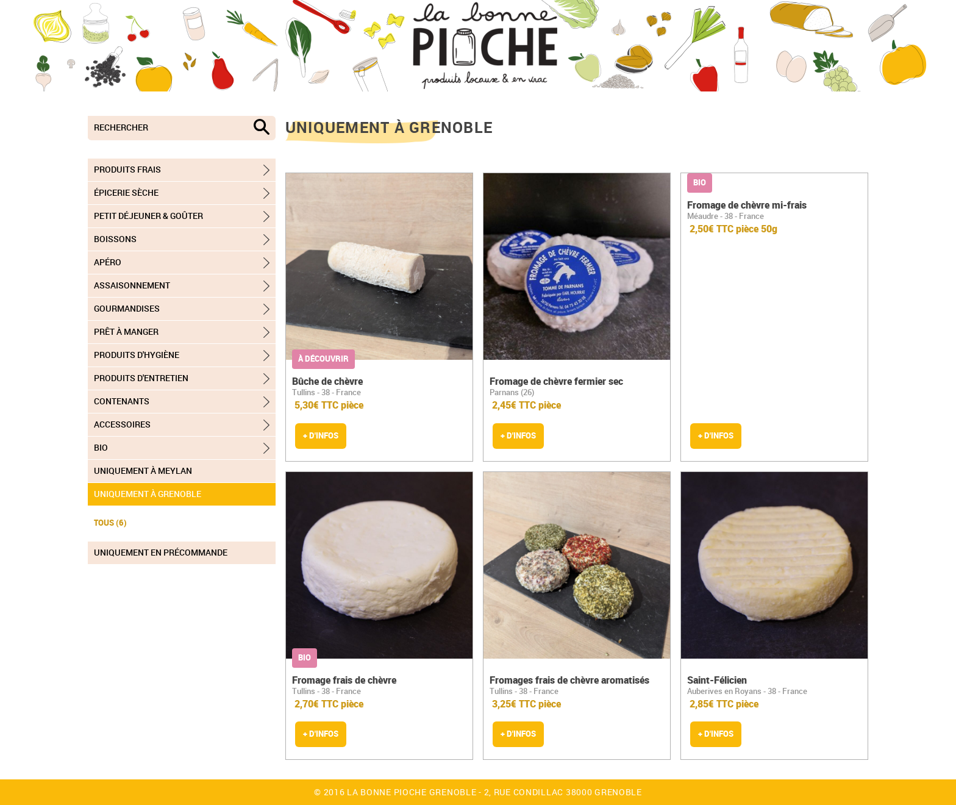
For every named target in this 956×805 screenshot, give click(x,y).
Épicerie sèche (126, 192)
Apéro (107, 262)
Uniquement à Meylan (143, 470)
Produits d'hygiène (136, 354)
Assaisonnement (132, 285)
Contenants (121, 401)
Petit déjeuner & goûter (148, 215)
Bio (101, 447)
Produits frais (127, 169)
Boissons (115, 239)
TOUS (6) (110, 522)
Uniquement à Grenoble (147, 493)
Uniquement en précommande (160, 552)
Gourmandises (127, 308)
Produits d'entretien (141, 378)
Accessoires (122, 424)
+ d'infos (320, 435)
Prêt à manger (126, 331)
